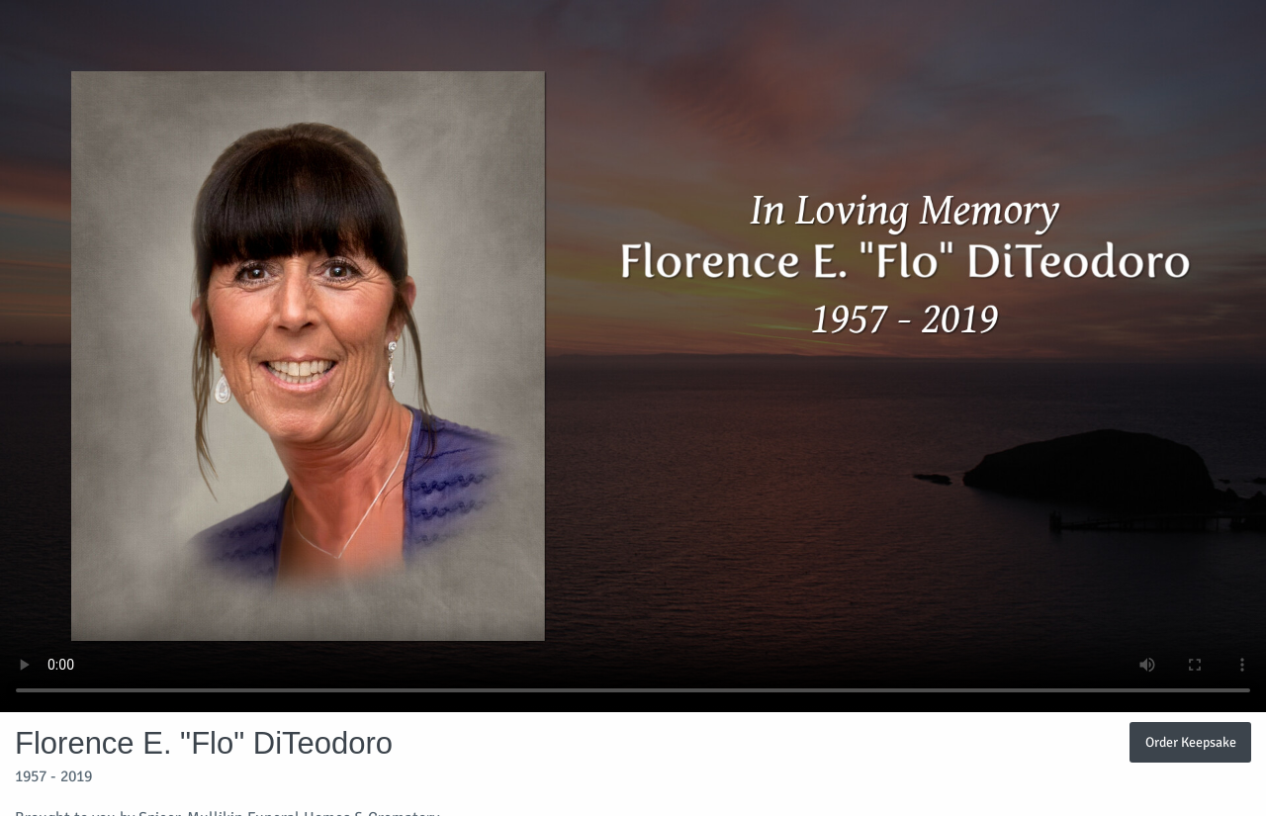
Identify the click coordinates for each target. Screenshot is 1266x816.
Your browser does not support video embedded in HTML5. (633, 356)
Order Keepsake (1190, 742)
